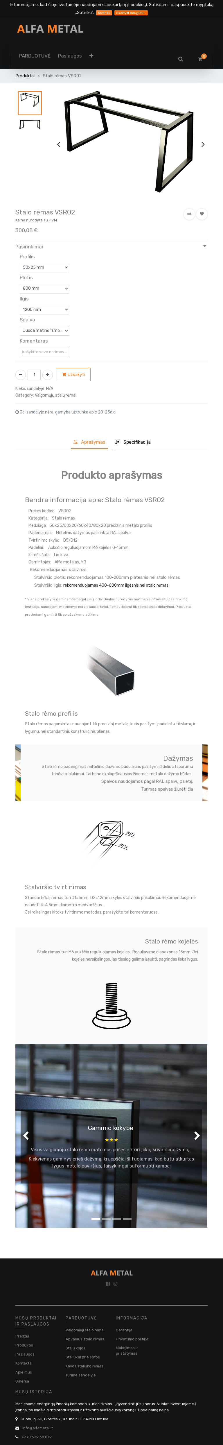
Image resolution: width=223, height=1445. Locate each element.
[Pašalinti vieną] (20, 375)
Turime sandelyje (81, 1375)
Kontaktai (24, 1363)
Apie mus (23, 1372)
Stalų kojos (75, 1348)
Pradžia (22, 1336)
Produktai (25, 75)
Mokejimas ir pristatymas (127, 1351)
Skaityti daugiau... (131, 13)
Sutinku (104, 13)
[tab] (132, 442)
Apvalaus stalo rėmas (85, 1339)
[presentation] (58, 144)
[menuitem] (35, 56)
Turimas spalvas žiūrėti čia (167, 789)
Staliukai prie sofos (83, 1357)
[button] (91, 56)
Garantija (124, 1330)
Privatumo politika (132, 1339)
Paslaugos (25, 1354)
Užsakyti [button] (73, 374)
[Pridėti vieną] (47, 375)
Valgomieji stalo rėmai (85, 1330)
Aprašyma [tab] (89, 442)
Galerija (22, 1381)
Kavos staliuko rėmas (84, 1366)
